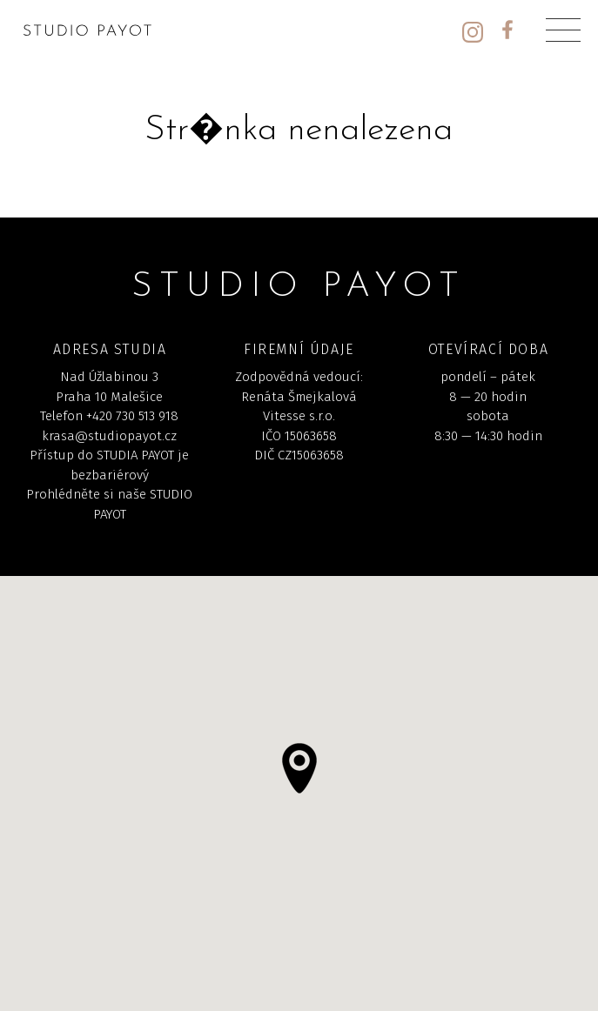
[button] (299, 768)
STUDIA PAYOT (135, 455)
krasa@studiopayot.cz (109, 436)
